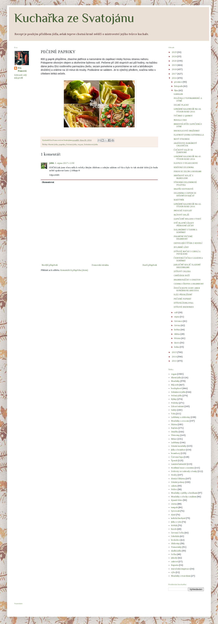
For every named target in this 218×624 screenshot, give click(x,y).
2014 (174, 357)
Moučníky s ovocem (180, 421)
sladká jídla (176, 551)
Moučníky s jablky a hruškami (184, 493)
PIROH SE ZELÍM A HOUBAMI (187, 172)
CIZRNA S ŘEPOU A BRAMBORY (189, 284)
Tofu (173, 414)
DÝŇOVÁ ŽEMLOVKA (183, 303)
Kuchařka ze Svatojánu (74, 18)
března (177, 338)
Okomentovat (48, 182)
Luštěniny (175, 443)
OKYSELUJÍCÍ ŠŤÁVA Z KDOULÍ (188, 243)
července (178, 321)
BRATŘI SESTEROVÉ (183, 189)
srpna (177, 317)
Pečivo (174, 489)
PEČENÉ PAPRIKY (182, 299)
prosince (178, 82)
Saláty (174, 410)
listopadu (178, 86)
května (177, 330)
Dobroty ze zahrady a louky (184, 471)
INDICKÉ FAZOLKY (183, 211)
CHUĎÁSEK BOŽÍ (182, 276)
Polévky (174, 403)
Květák (174, 526)
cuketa (174, 486)
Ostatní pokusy (178, 482)
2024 (174, 57)
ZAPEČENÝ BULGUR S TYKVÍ (187, 219)
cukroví (174, 562)
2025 (174, 52)
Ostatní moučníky (178, 446)
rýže (173, 572)
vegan (80, 144)
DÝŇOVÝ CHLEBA (182, 272)
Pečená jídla (71, 144)
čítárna (174, 425)
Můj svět (174, 385)
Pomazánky (176, 547)
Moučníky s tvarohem (180, 576)
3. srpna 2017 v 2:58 (64, 163)
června (177, 325)
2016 (174, 78)
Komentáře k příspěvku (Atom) (74, 270)
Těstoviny (175, 435)
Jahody (174, 558)
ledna (177, 347)
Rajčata (174, 428)
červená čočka (177, 533)
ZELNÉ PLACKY (181, 105)
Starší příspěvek (149, 265)
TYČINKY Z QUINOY (183, 116)
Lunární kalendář (178, 464)
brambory (175, 453)
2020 (174, 61)
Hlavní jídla (53, 144)
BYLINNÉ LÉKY (181, 247)
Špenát (174, 461)
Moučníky (175, 381)
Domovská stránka (100, 265)
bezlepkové (176, 388)
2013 (174, 361)
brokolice (175, 540)
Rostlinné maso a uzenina (182, 468)
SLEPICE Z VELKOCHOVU (186, 163)
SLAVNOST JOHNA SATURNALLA (189, 135)
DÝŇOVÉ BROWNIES (184, 307)
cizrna (174, 504)
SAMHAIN (178, 94)
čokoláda (175, 536)
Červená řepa (177, 457)
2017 (174, 74)
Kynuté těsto (176, 500)
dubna (177, 334)
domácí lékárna (178, 479)
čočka (173, 554)
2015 (174, 352)
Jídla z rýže (176, 522)
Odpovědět (54, 175)
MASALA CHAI (180, 120)
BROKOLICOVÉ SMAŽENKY (187, 131)
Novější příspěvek (50, 265)
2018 (174, 69)
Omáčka (174, 432)
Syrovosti (175, 511)
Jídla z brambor (178, 450)
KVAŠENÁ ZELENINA (184, 167)
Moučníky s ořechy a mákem (183, 497)
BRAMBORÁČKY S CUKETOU (187, 280)
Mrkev (174, 439)
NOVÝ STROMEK (181, 139)
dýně (173, 515)
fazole (174, 529)
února (177, 343)
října (176, 91)
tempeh (174, 508)
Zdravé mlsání (177, 407)
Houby (174, 475)
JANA (51, 163)
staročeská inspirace (180, 569)
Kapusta (174, 565)
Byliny (174, 399)
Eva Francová (22, 69)
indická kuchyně (178, 518)
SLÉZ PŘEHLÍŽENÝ (183, 295)
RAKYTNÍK (179, 200)
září (176, 313)
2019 (174, 65)
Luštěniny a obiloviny (180, 417)
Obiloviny (175, 544)
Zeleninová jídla (91, 144)
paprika (62, 144)
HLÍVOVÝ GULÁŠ (181, 215)
